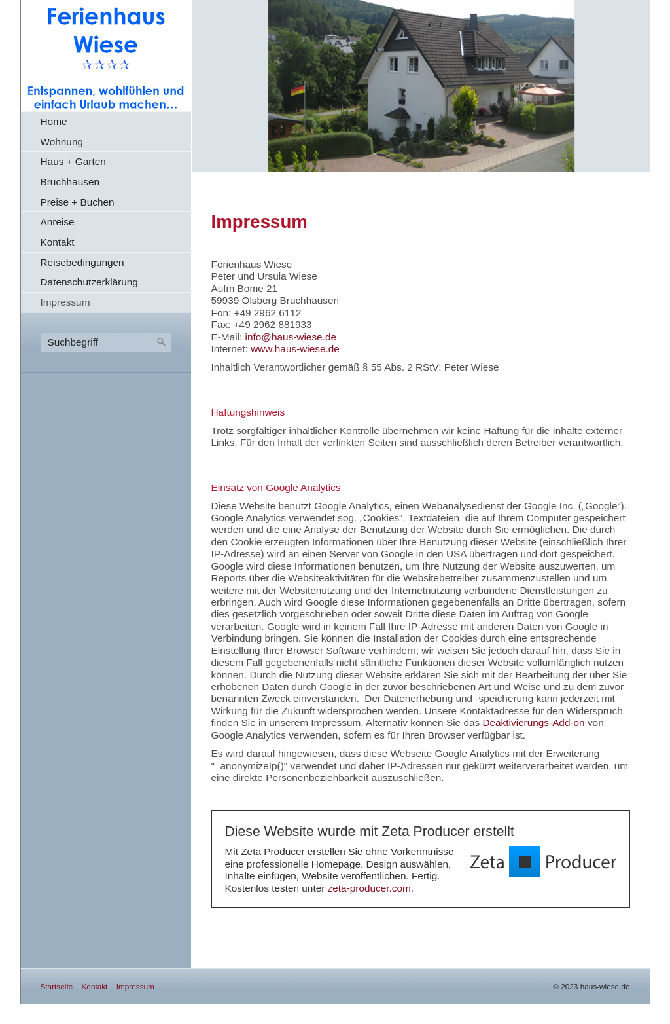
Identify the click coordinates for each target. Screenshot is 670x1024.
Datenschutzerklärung (89, 281)
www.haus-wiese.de (295, 348)
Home (54, 121)
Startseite (57, 986)
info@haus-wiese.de (290, 336)
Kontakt (58, 241)
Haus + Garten (73, 161)
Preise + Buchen (78, 202)
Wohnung (62, 141)
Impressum (65, 302)
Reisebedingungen (82, 262)
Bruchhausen (70, 181)
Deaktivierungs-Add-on (533, 722)
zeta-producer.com (369, 888)
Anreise (58, 221)
